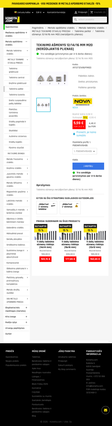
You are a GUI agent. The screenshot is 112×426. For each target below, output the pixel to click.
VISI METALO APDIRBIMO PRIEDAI (15, 300)
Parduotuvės (38, 404)
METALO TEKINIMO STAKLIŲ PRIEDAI (16, 61)
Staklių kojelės (15, 141)
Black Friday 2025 (40, 384)
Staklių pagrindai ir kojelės (17, 123)
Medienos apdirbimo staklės (15, 34)
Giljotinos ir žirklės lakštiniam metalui (15, 220)
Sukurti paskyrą (65, 365)
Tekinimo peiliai (16, 88)
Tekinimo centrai (16, 77)
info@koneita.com (94, 386)
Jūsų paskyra (66, 351)
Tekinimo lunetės (17, 94)
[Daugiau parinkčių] (106, 410)
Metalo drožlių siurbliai (13, 291)
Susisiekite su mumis (42, 396)
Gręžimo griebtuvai (17, 83)
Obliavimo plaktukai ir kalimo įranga (16, 270)
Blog (34, 415)
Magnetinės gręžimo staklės (16, 193)
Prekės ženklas (79, 95)
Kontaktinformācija (56, 12)
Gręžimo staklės (14, 168)
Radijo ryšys (11, 322)
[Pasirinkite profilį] (84, 151)
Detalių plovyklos (14, 239)
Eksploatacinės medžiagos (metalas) (15, 309)
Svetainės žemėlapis (41, 400)
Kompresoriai (13, 262)
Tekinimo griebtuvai (13, 70)
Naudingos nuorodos (41, 372)
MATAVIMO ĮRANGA (16, 153)
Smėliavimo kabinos (16, 244)
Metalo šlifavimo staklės (14, 184)
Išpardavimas (11, 26)
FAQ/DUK (36, 392)
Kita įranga (10, 316)
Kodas (75, 64)
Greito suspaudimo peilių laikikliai (17, 102)
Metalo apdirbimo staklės (13, 43)
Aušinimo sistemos (18, 136)
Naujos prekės (12, 361)
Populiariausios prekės (16, 365)
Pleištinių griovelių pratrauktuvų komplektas (15, 281)
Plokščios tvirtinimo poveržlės (13, 112)
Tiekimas (36, 356)
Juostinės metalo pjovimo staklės (15, 175)
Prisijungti (62, 361)
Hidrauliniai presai (15, 233)
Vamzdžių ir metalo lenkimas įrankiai (16, 211)
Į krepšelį (88, 166)
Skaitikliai (13, 130)
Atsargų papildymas (14, 328)
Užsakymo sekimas (67, 356)
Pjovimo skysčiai (16, 147)
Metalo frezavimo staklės (15, 161)
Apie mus (36, 368)
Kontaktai (36, 388)
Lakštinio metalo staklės (14, 202)
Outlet (8, 333)
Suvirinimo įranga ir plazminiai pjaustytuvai (15, 253)
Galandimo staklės (15, 227)
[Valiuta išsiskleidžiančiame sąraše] (41, 12)
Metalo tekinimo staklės (14, 52)
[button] (88, 134)
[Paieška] (90, 20)
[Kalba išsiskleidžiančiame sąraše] (24, 12)
